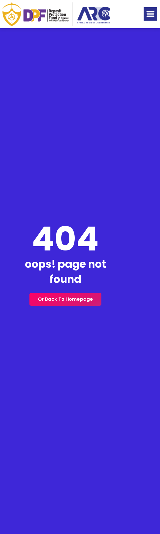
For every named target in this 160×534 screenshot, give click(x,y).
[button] (150, 14)
